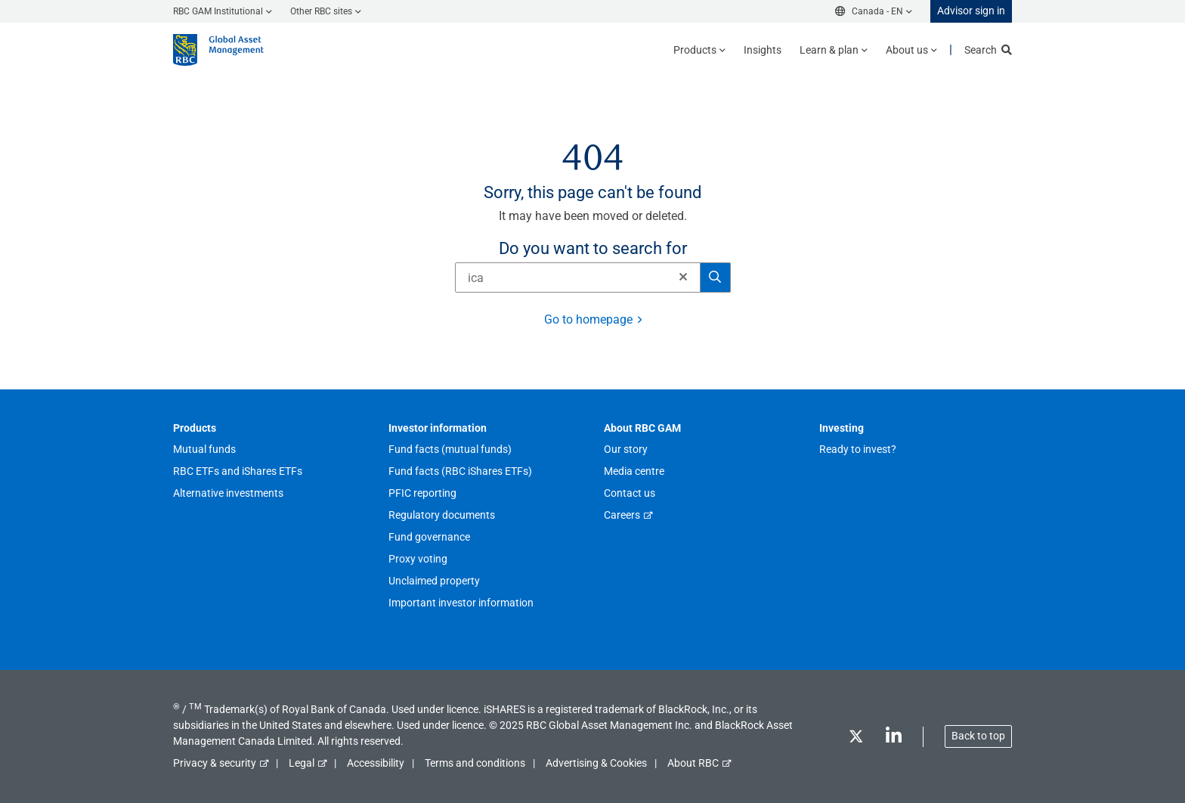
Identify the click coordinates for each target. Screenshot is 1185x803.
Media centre (634, 471)
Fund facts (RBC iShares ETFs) (460, 471)
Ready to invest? (857, 449)
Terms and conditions (475, 763)
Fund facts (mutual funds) (450, 449)
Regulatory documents (441, 515)
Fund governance (429, 537)
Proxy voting (417, 559)
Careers (622, 515)
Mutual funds (204, 449)
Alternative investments (228, 493)
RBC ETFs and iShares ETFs (237, 471)
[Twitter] (855, 739)
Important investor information (461, 603)
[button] (683, 277)
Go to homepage (588, 319)
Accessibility (375, 763)
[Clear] (678, 277)
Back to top (978, 736)
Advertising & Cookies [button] (596, 763)
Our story (626, 449)
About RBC (693, 763)
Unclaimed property (434, 581)
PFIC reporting (422, 493)
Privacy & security (214, 763)
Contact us (629, 493)
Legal (301, 763)
